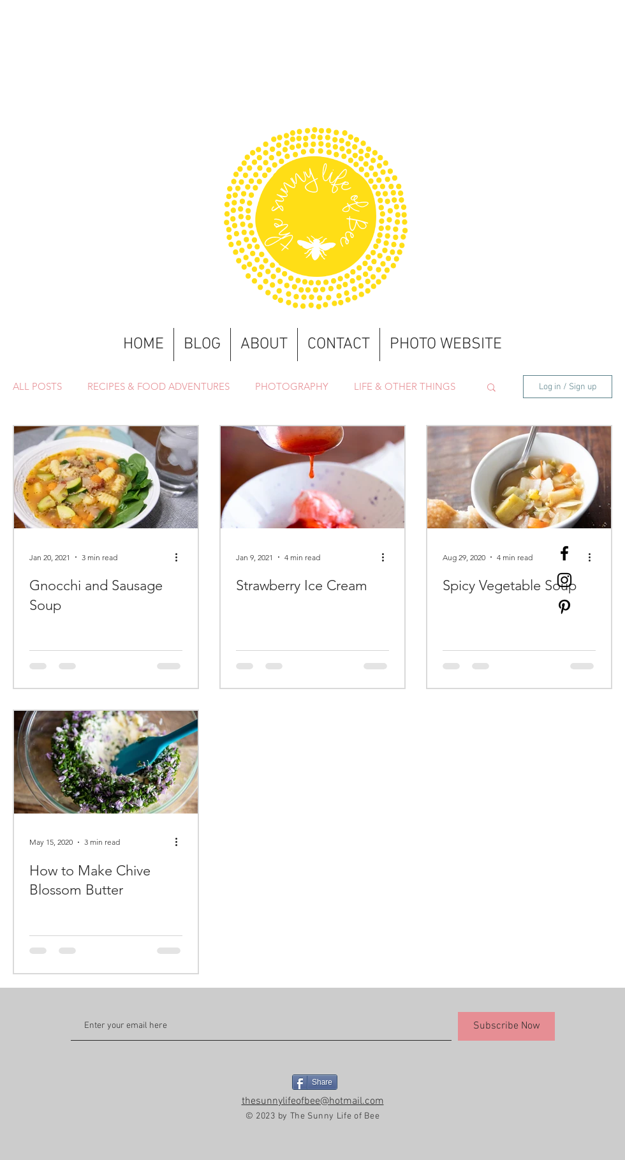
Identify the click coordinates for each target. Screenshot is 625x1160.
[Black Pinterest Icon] (564, 606)
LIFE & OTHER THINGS (404, 386)
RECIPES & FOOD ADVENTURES (158, 386)
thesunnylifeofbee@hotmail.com (313, 1101)
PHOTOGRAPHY (291, 386)
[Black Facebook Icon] (564, 553)
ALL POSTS (37, 386)
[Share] (314, 1082)
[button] (491, 388)
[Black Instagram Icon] (564, 580)
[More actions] (180, 557)
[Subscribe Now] (506, 1026)
